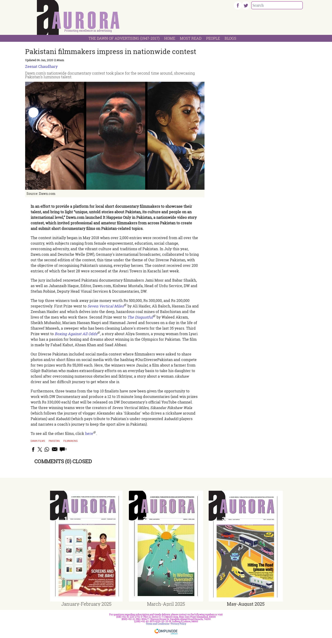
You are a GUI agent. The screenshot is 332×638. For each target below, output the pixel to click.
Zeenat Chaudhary (41, 66)
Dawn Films (38, 441)
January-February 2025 (86, 604)
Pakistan (54, 441)
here (89, 433)
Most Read (191, 38)
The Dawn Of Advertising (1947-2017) (124, 38)
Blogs (230, 38)
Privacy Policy (178, 623)
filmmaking (70, 441)
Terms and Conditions (157, 623)
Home (169, 38)
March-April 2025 (166, 604)
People (213, 38)
